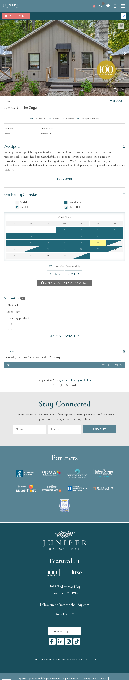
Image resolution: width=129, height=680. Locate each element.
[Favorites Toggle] (108, 6)
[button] (4, 54)
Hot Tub (91, 659)
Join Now (100, 429)
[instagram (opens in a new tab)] (68, 641)
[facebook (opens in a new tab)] (52, 641)
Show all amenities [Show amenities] (64, 336)
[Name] (29, 429)
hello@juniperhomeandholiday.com (64, 605)
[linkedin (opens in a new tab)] (60, 641)
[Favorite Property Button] (121, 26)
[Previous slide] (55, 273)
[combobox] (64, 631)
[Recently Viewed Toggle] (100, 6)
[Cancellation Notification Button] (64, 283)
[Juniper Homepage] (93, 6)
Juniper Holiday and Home (76, 380)
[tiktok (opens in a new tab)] (76, 641)
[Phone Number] (115, 6)
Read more (64, 179)
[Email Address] (64, 429)
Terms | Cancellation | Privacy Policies (57, 659)
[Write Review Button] (64, 365)
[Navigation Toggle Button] (123, 6)
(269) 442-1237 (65, 614)
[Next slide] (73, 273)
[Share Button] (117, 100)
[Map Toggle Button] (123, 16)
